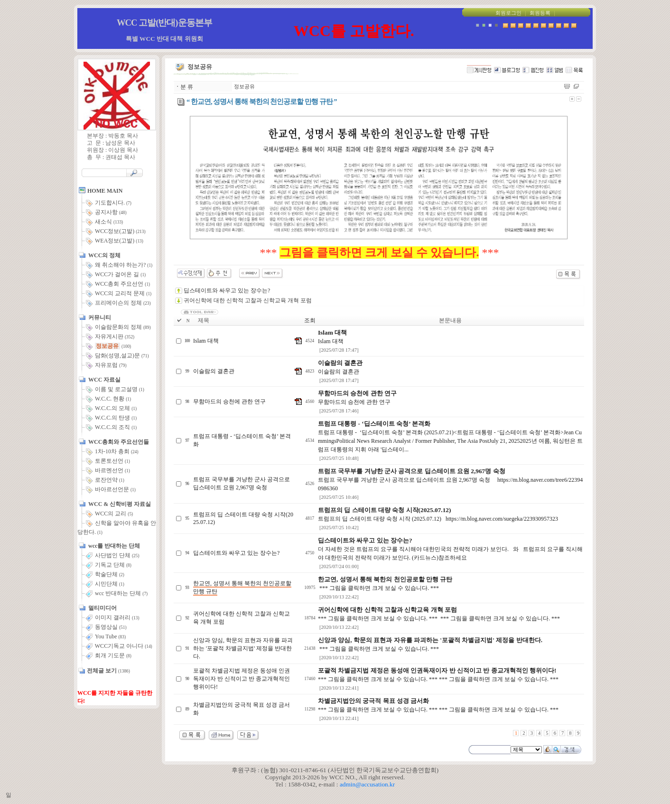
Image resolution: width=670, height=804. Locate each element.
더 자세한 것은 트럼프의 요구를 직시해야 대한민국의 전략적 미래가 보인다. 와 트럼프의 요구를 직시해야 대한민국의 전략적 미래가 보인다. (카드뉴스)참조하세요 (450, 549)
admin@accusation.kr (367, 784)
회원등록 (540, 13)
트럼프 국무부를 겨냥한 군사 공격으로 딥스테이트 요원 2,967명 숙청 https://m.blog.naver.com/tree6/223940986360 (450, 480)
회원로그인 (508, 13)
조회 (310, 320)
